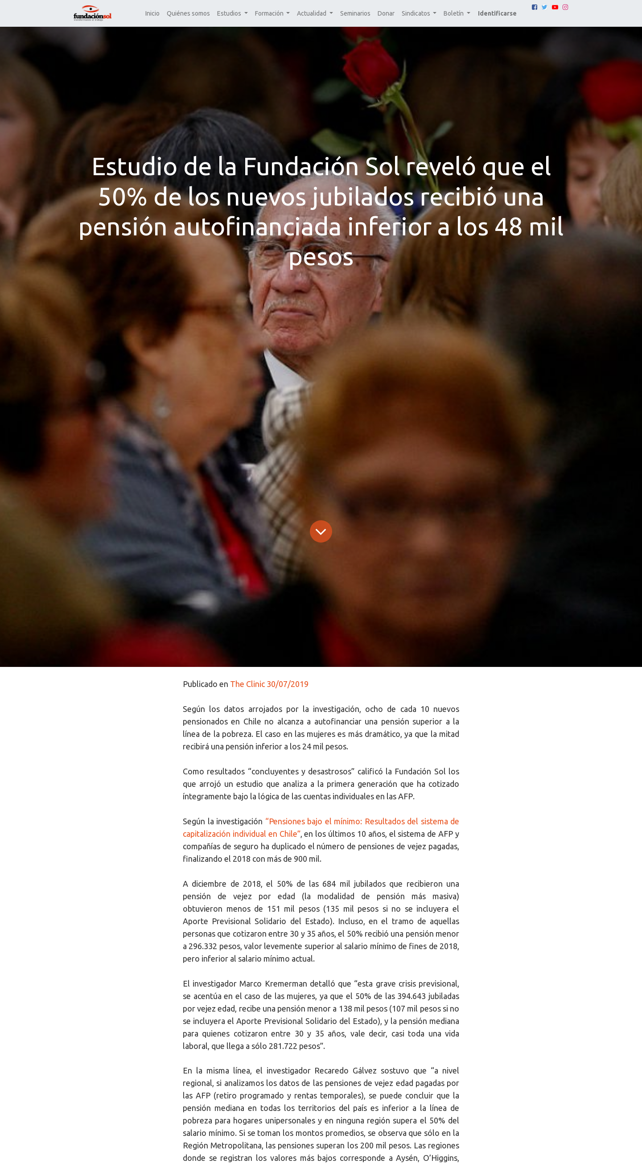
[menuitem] (152, 13)
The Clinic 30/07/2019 (269, 683)
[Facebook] (534, 7)
